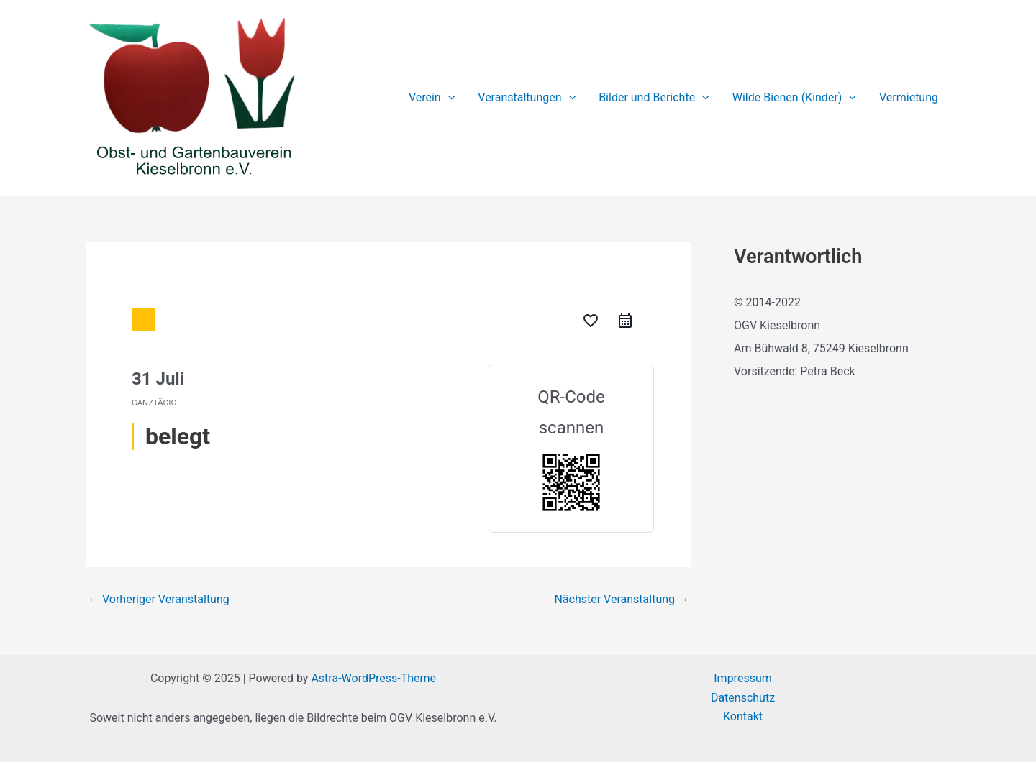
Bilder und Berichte (654, 98)
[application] (448, 98)
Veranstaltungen (527, 98)
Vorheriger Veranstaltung (159, 599)
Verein (432, 98)
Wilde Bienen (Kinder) (794, 98)
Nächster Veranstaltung (621, 599)
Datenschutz (743, 697)
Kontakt (743, 716)
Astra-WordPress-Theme (373, 678)
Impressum (743, 678)
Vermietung (908, 97)
